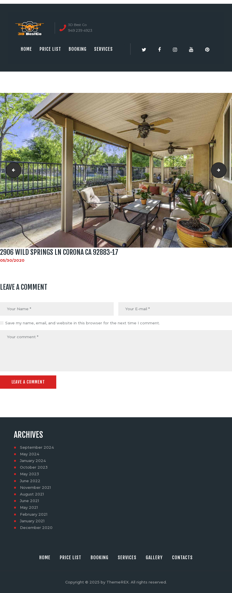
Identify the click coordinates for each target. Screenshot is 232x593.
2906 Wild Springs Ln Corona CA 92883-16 (12, 170)
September (37, 447)
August (32, 494)
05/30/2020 (12, 260)
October (34, 467)
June (30, 480)
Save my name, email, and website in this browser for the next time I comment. (82, 323)
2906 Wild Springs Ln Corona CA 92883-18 (224, 170)
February (33, 514)
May (29, 454)
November (35, 487)
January (33, 460)
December (36, 527)
